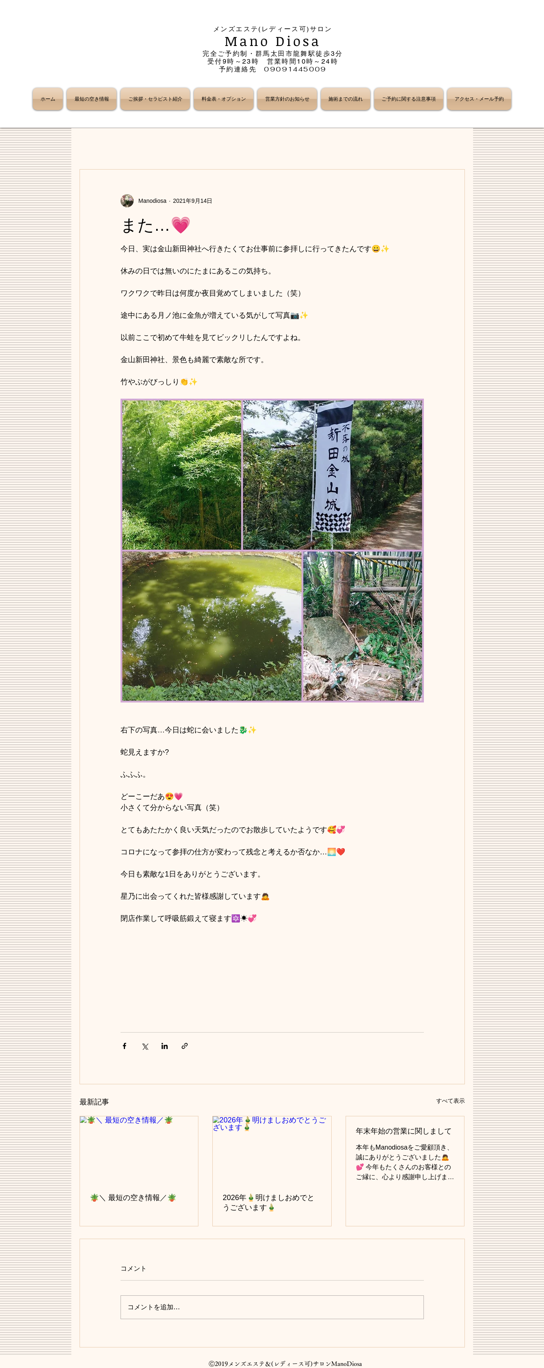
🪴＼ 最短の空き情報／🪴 (133, 1198)
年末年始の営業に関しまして (404, 1131)
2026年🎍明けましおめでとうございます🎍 (268, 1203)
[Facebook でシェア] (124, 1046)
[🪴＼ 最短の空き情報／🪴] (139, 1149)
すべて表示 (450, 1100)
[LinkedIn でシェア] (164, 1046)
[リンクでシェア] (185, 1046)
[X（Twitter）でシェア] (144, 1046)
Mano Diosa (273, 41)
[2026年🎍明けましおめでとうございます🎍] (272, 1149)
